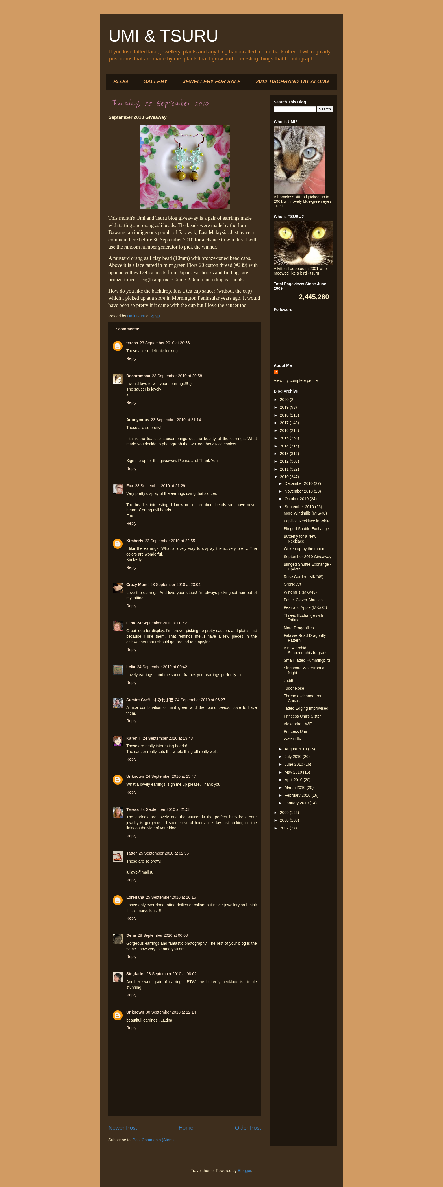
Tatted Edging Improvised (306, 708)
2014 (285, 446)
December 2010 (299, 483)
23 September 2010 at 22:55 (170, 541)
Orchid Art (292, 584)
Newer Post (122, 1128)
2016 (285, 430)
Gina (130, 623)
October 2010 (297, 498)
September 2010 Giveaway (307, 556)
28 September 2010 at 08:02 (171, 974)
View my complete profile (296, 380)
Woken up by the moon (304, 548)
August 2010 (296, 749)
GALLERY (155, 81)
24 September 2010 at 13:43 (168, 738)
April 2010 (294, 779)
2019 (285, 407)
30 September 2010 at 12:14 (171, 1012)
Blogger (244, 1170)
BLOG (120, 81)
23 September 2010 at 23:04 (175, 584)
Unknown (135, 776)
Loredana (135, 897)
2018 (285, 415)
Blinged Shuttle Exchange (306, 528)
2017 (285, 423)
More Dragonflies (299, 628)
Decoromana (138, 376)
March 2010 (296, 787)
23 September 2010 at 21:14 (176, 419)
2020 (285, 399)
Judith (289, 680)
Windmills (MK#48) (300, 592)
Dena (131, 935)
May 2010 (294, 772)
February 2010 (298, 795)
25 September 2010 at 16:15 (171, 897)
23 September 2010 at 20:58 (177, 376)
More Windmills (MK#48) (305, 513)
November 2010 (299, 491)
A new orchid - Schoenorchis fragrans (305, 650)
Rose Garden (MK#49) (303, 576)
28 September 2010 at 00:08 (163, 935)
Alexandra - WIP (298, 724)
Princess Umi (295, 731)
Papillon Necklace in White (307, 521)
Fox (129, 485)
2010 (285, 476)
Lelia (130, 667)
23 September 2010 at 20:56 (165, 343)
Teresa (132, 809)
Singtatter (135, 974)
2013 (285, 453)
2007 (285, 828)
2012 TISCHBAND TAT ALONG (292, 81)
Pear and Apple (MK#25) (305, 607)
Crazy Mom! (137, 584)
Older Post (248, 1128)
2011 (285, 469)
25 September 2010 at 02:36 (164, 853)
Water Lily (292, 739)
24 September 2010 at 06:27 (200, 700)
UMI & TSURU (163, 35)
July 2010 (294, 756)
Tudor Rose (294, 688)
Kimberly (134, 541)
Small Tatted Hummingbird (307, 660)
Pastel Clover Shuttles (303, 600)
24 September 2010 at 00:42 (162, 623)
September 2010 (300, 506)
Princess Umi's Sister (302, 716)
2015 (285, 438)
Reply (131, 358)
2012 (285, 461)
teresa (132, 343)
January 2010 (297, 803)
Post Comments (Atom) (153, 1140)
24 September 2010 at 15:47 (171, 776)
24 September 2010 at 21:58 (165, 809)
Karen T (133, 738)
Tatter (131, 853)
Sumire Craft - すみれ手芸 (149, 700)
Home (186, 1128)
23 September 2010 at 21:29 (160, 485)
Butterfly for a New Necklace (300, 538)
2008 (285, 820)
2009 (285, 812)
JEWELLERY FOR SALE (212, 81)
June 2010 (294, 764)
